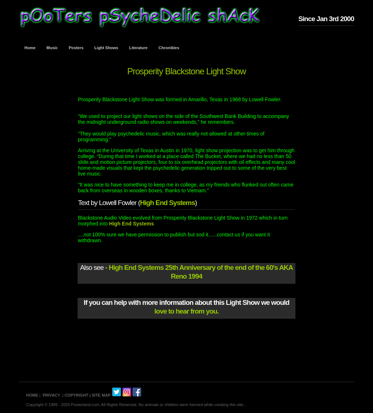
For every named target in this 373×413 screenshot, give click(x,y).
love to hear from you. (186, 311)
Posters (76, 48)
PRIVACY (51, 395)
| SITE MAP (100, 395)
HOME (32, 395)
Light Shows (106, 48)
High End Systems (167, 202)
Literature (138, 48)
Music (52, 48)
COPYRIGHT (76, 395)
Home (30, 48)
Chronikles (168, 48)
